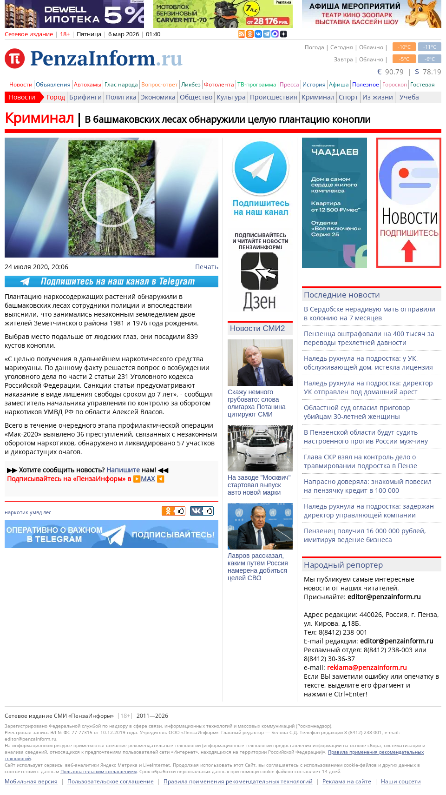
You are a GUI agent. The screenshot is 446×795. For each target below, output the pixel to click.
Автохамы (87, 84)
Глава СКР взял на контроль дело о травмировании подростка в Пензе (360, 461)
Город (55, 97)
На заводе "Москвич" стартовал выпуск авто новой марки (259, 485)
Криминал (318, 97)
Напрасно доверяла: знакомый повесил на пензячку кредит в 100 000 (368, 486)
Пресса (289, 84)
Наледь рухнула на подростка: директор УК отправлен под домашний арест (368, 387)
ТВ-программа (256, 84)
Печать (206, 266)
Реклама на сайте (346, 781)
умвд (36, 512)
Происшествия (273, 97)
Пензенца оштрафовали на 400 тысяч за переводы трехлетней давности (369, 338)
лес (47, 512)
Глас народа (121, 84)
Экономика (158, 97)
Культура (231, 97)
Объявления (53, 84)
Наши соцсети (401, 781)
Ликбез (191, 84)
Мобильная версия (31, 781)
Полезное (365, 84)
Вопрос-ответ (159, 84)
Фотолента (219, 84)
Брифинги (85, 97)
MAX (148, 478)
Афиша (339, 84)
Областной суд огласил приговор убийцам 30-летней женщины (357, 412)
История (314, 84)
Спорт (348, 97)
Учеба (409, 97)
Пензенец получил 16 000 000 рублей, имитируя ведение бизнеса (365, 535)
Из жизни (377, 97)
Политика (121, 97)
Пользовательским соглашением (98, 771)
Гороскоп (394, 84)
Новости (21, 84)
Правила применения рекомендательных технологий (238, 781)
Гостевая (422, 84)
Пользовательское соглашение (110, 781)
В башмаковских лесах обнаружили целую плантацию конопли (228, 119)
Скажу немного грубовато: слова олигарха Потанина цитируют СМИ (257, 403)
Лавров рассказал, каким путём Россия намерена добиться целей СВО (258, 567)
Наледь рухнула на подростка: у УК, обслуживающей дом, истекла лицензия (368, 362)
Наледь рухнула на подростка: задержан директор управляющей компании (369, 510)
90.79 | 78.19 (409, 71)
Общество (196, 97)
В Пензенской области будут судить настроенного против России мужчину (366, 436)
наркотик (16, 512)
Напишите (123, 469)
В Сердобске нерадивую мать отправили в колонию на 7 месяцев (369, 313)
